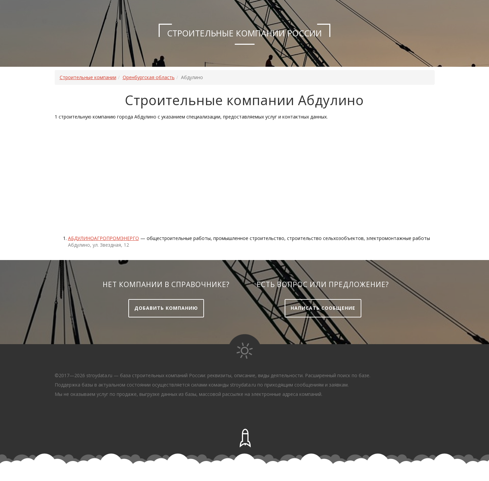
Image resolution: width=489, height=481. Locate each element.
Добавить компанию (166, 308)
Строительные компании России (244, 33)
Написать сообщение (323, 308)
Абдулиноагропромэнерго (103, 238)
